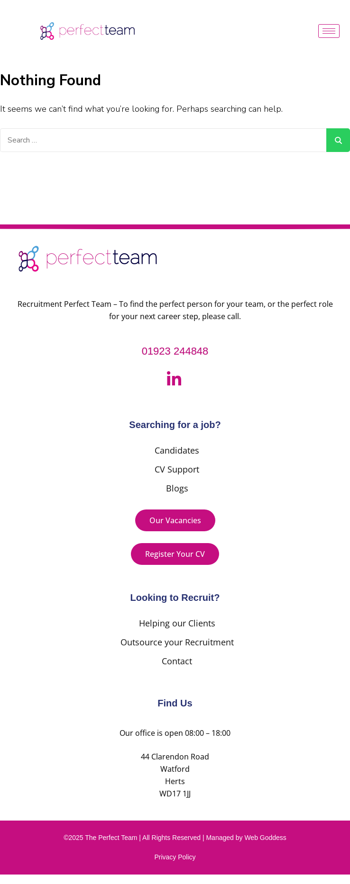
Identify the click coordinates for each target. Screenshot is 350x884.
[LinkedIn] (174, 380)
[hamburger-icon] (329, 31)
